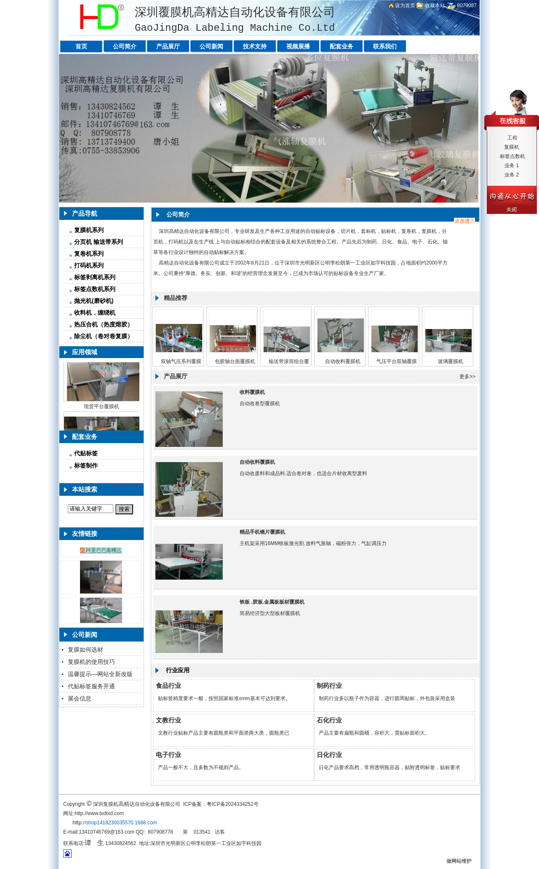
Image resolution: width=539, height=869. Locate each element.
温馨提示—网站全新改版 (100, 674)
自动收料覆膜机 (342, 361)
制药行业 (329, 685)
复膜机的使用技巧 (91, 661)
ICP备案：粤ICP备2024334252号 (221, 804)
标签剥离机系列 (94, 277)
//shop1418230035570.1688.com (120, 823)
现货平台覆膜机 (101, 408)
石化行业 (329, 720)
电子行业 (168, 754)
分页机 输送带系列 (98, 241)
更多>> (467, 377)
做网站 (454, 861)
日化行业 (329, 754)
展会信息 (79, 698)
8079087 (467, 5)
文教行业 (168, 720)
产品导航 (84, 213)
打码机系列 (89, 265)
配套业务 (84, 436)
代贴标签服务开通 (91, 686)
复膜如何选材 (85, 649)
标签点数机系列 (94, 289)
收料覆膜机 (252, 392)
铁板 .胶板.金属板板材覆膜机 (272, 602)
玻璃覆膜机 (450, 361)
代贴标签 (86, 453)
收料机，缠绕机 (94, 312)
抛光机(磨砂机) (93, 300)
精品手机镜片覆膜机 (262, 532)
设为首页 (405, 5)
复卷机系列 (89, 253)
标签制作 (86, 465)
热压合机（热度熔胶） (103, 324)
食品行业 (168, 685)
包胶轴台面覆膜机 (235, 361)
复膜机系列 (89, 230)
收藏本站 (435, 5)
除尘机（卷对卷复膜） (103, 336)
